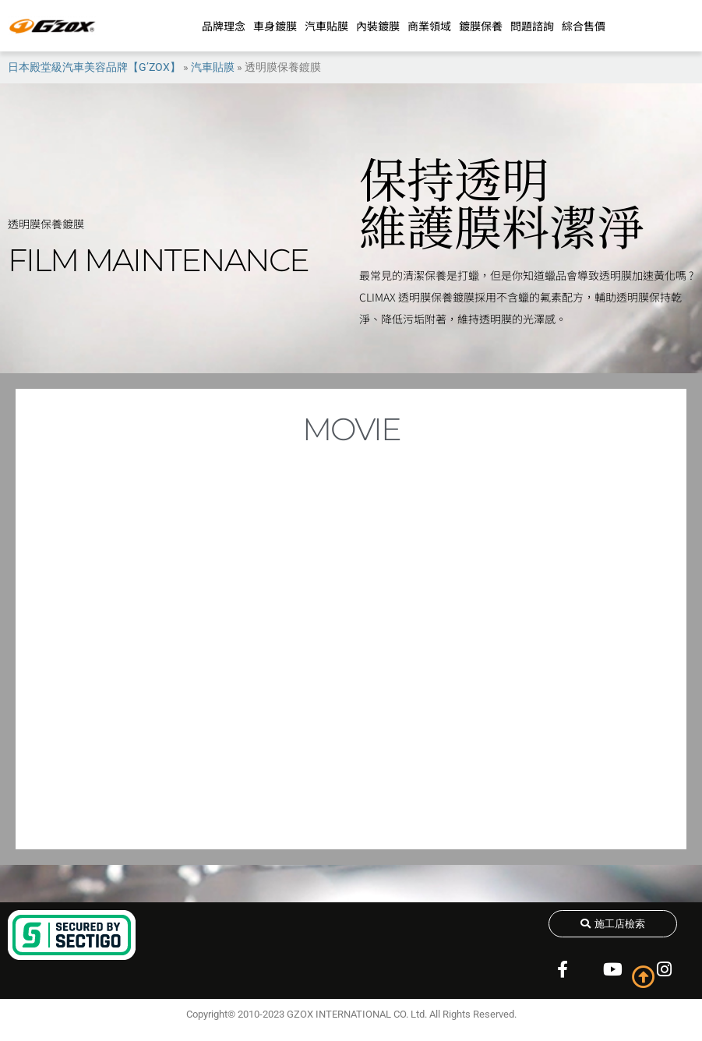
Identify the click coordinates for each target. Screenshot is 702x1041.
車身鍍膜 (275, 26)
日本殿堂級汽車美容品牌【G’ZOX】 (94, 67)
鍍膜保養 (481, 26)
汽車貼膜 (326, 26)
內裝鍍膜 (378, 26)
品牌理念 (223, 26)
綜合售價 (583, 26)
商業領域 (429, 26)
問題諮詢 (532, 26)
